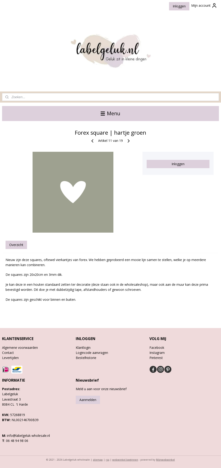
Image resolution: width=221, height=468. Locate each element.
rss (107, 459)
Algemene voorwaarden (20, 347)
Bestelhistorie (86, 358)
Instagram (157, 352)
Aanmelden (87, 400)
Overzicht (16, 245)
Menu (110, 113)
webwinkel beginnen (125, 459)
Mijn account (204, 5)
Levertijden (10, 358)
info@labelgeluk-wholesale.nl (28, 435)
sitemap (98, 459)
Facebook (156, 347)
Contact (8, 352)
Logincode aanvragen (92, 352)
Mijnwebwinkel (165, 459)
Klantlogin (83, 347)
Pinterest (156, 358)
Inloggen (179, 6)
